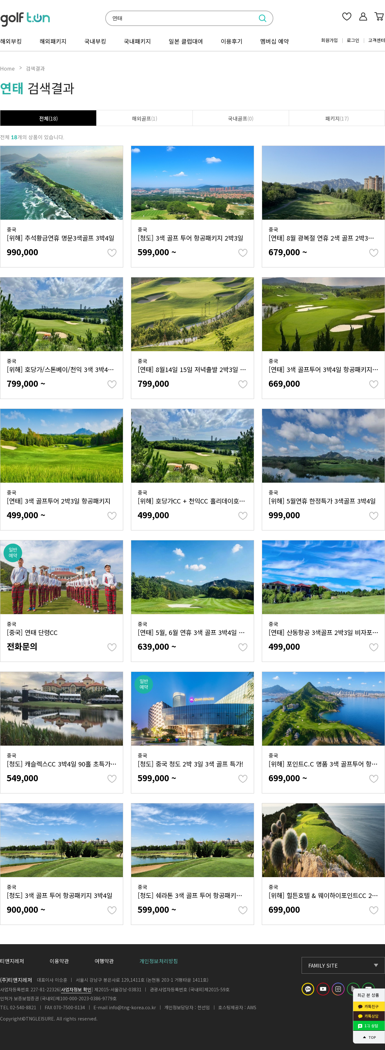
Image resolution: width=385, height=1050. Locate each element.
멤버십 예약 (274, 41)
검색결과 (35, 68)
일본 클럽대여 (186, 41)
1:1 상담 (371, 1025)
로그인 (353, 40)
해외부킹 (11, 41)
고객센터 (376, 40)
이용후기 (232, 41)
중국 (61, 233)
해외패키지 (53, 41)
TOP (372, 1037)
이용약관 (59, 961)
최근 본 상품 (368, 995)
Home (7, 68)
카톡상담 (371, 1016)
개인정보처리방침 (159, 961)
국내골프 (240, 118)
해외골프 (144, 118)
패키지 (337, 118)
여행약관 (104, 961)
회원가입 (329, 40)
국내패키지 (137, 41)
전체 (48, 118)
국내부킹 (95, 41)
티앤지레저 (12, 961)
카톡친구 (371, 1006)
